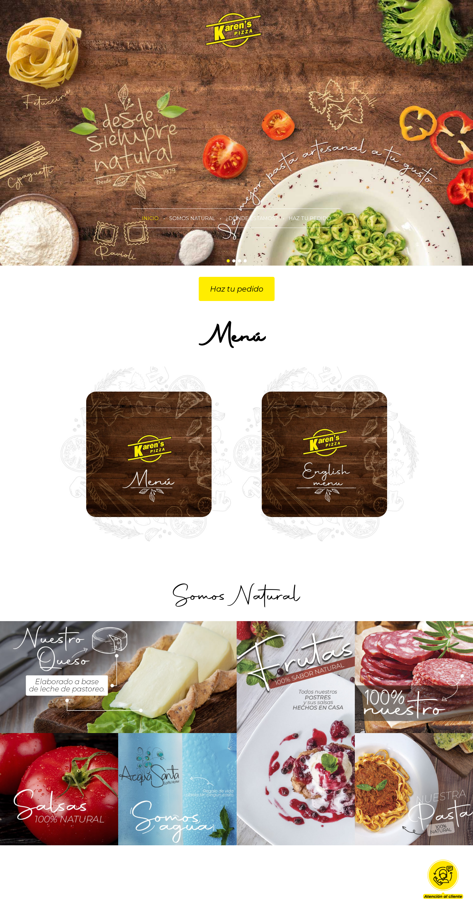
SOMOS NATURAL (192, 218)
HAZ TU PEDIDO (310, 218)
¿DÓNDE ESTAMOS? (252, 218)
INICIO (150, 218)
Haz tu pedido (236, 288)
